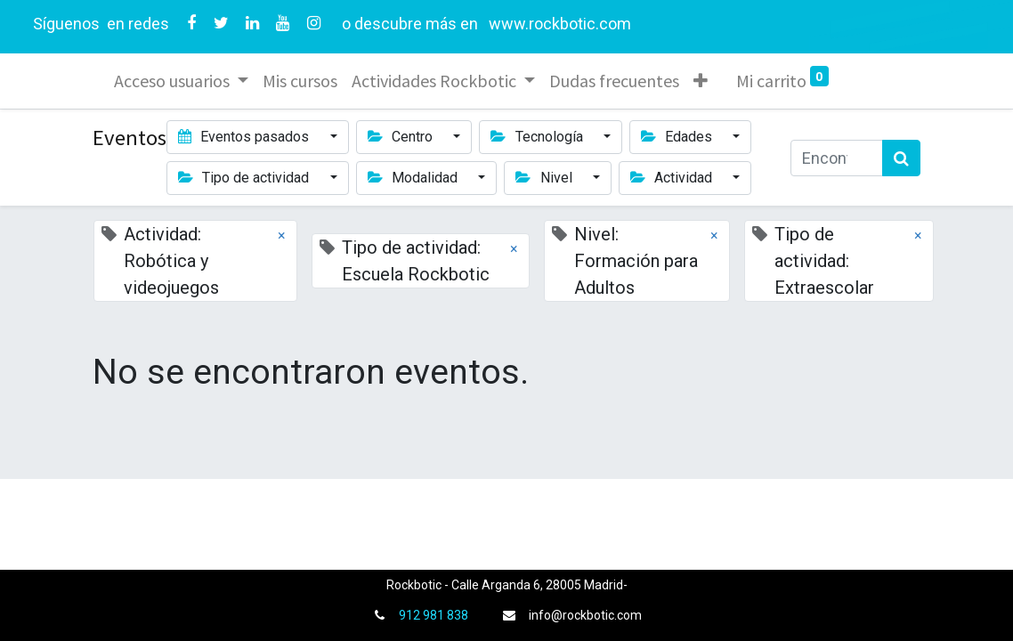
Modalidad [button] (414, 177)
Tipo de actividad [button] (245, 177)
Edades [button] (678, 136)
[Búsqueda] (901, 158)
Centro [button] (402, 136)
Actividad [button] (673, 177)
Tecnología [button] (538, 136)
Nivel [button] (545, 177)
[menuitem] (299, 81)
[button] (700, 81)
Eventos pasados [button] (245, 136)
